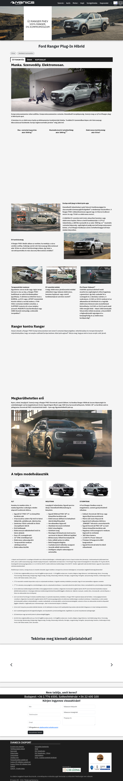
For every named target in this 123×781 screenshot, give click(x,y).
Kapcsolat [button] (104, 3)
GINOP (12, 766)
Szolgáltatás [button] (92, 3)
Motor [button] (75, 3)
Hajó (82, 3)
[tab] (18, 60)
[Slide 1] (61, 38)
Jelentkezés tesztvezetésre (25, 53)
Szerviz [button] (61, 3)
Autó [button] (68, 3)
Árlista (13, 53)
